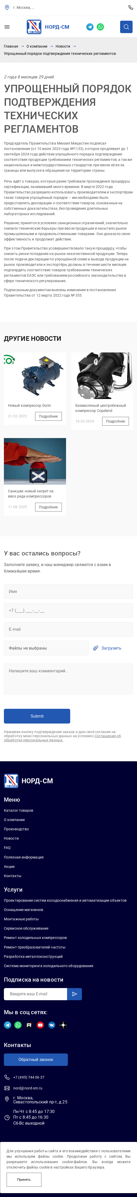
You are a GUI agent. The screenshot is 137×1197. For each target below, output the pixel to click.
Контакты (12, 876)
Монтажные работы (21, 919)
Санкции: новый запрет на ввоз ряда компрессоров (31, 493)
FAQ (7, 848)
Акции (9, 866)
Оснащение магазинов (23, 910)
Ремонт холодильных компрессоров (35, 938)
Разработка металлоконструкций (33, 956)
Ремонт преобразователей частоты (35, 947)
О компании (37, 46)
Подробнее (48, 416)
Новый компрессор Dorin (29, 405)
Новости (63, 46)
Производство (16, 829)
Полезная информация (24, 857)
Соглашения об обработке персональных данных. (62, 738)
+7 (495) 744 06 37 (130, 7)
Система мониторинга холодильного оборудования (49, 966)
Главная (11, 46)
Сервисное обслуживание (26, 928)
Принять (24, 1179)
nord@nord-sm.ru (28, 1088)
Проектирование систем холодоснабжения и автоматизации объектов (65, 900)
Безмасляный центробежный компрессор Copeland (100, 408)
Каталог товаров (19, 810)
